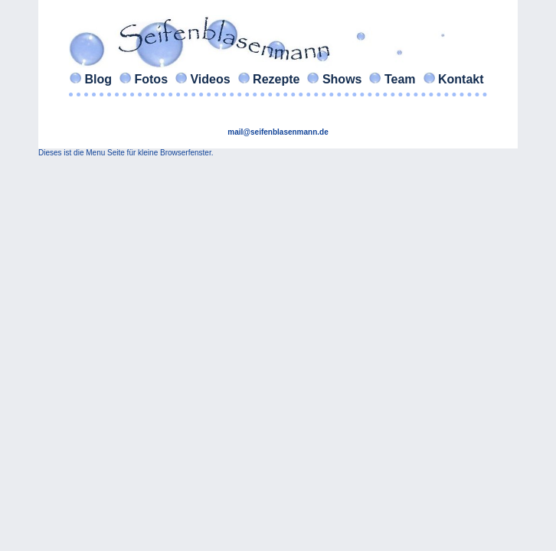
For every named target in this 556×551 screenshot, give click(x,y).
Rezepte (276, 79)
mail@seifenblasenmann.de (277, 132)
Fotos (151, 79)
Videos (210, 79)
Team (400, 79)
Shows (342, 79)
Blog (98, 79)
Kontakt (461, 79)
